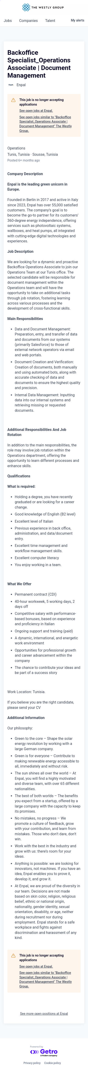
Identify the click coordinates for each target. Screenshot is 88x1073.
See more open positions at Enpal (44, 1013)
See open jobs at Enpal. (36, 111)
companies (28, 20)
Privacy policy (32, 1063)
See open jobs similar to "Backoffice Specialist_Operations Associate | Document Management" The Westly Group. (45, 124)
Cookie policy (52, 1063)
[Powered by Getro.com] (44, 1051)
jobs (8, 20)
